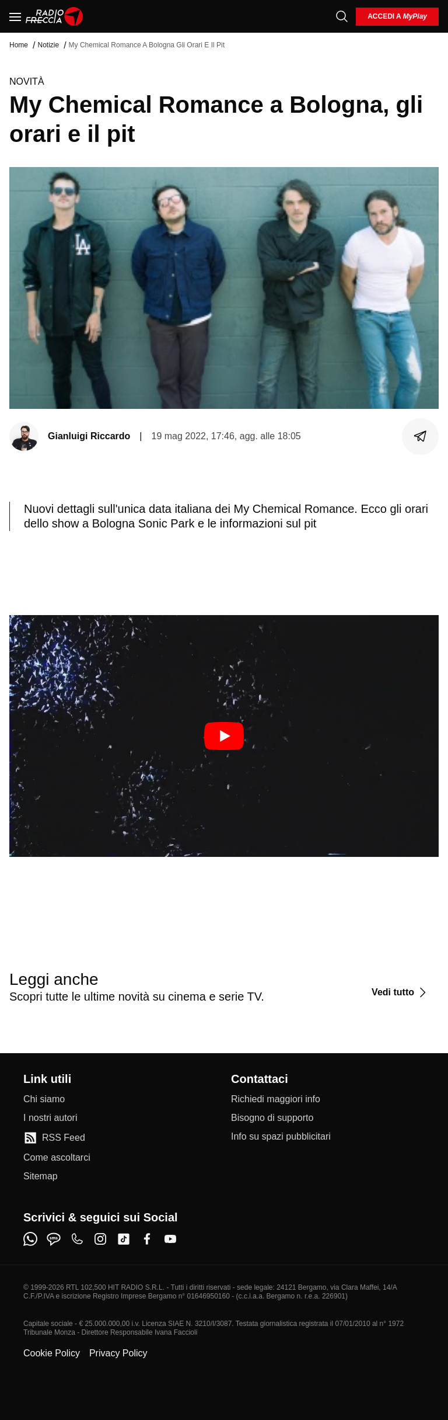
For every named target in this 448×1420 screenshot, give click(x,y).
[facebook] (147, 1239)
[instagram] (100, 1239)
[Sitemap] (40, 1176)
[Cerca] (342, 16)
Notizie (48, 45)
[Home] (54, 16)
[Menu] (15, 16)
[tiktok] (124, 1239)
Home (18, 45)
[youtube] (170, 1239)
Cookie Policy (51, 1353)
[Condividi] (420, 436)
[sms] (54, 1239)
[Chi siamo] (44, 1099)
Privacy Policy (118, 1353)
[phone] (77, 1239)
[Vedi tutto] (400, 992)
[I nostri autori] (50, 1118)
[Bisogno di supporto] (272, 1118)
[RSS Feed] (54, 1138)
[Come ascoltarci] (56, 1158)
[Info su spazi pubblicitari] (281, 1137)
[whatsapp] (30, 1239)
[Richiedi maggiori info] (275, 1099)
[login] (397, 17)
